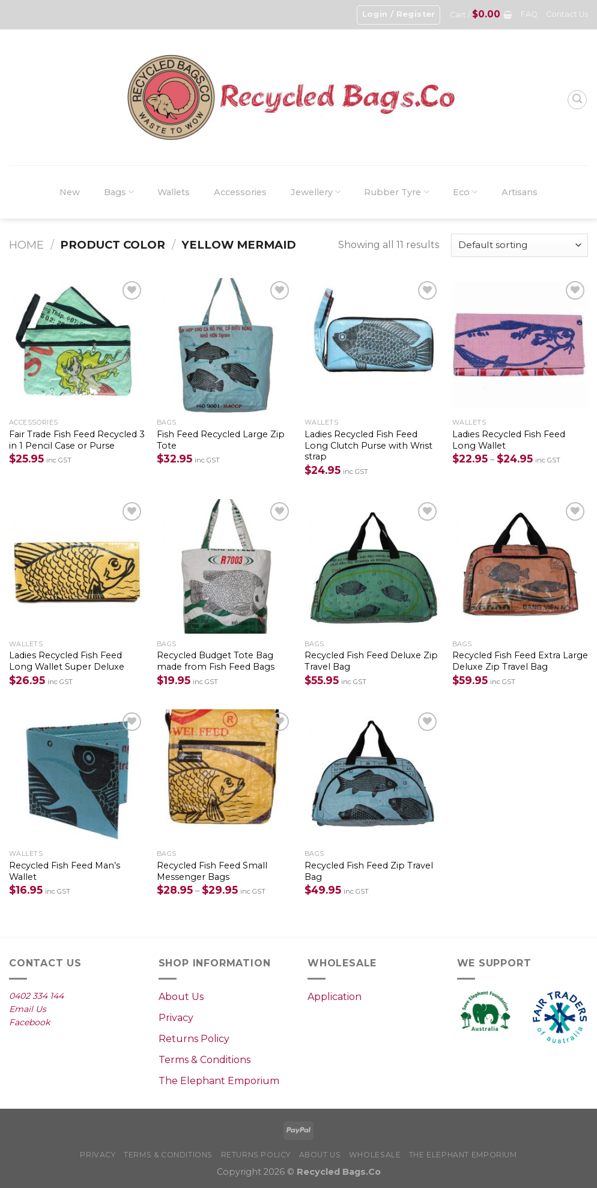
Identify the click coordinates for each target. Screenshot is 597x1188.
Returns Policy (194, 1038)
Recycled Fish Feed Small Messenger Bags (212, 871)
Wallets (173, 192)
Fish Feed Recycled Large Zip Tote (221, 440)
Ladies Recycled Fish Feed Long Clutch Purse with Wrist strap (368, 445)
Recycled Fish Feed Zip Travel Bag (369, 871)
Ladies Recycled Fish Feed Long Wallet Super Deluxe (66, 661)
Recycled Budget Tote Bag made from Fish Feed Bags (215, 661)
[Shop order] (519, 245)
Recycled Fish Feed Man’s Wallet (64, 871)
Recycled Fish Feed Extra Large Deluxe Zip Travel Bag (520, 661)
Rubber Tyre (396, 192)
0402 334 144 (36, 995)
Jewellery (316, 192)
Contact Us (567, 14)
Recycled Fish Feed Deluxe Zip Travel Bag (371, 661)
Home (26, 245)
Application (335, 996)
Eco (465, 192)
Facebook (29, 1022)
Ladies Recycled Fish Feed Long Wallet (508, 440)
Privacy (176, 1017)
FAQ (529, 14)
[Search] (577, 99)
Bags (119, 192)
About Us (181, 996)
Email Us (27, 1009)
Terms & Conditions (204, 1059)
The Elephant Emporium (219, 1080)
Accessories (240, 192)
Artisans (520, 192)
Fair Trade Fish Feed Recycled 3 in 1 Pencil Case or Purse (77, 440)
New (69, 192)
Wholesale (375, 1154)
